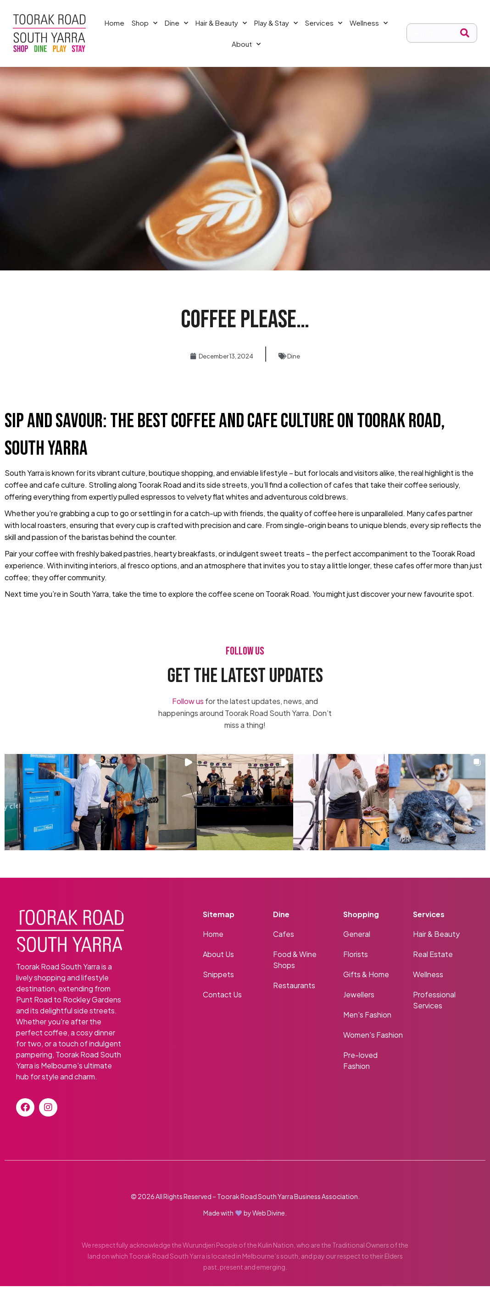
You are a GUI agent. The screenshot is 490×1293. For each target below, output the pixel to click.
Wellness (369, 27)
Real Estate (433, 961)
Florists (355, 961)
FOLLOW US (245, 658)
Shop (144, 27)
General (356, 941)
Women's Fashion (373, 1041)
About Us (218, 961)
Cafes (283, 941)
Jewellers (358, 1001)
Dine (176, 27)
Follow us (188, 708)
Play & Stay (276, 27)
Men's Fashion (368, 1021)
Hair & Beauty (221, 27)
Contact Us (222, 1001)
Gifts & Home (366, 981)
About (246, 48)
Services (323, 27)
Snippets (218, 981)
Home (114, 26)
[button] (53, 809)
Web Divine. (269, 1220)
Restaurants (294, 992)
